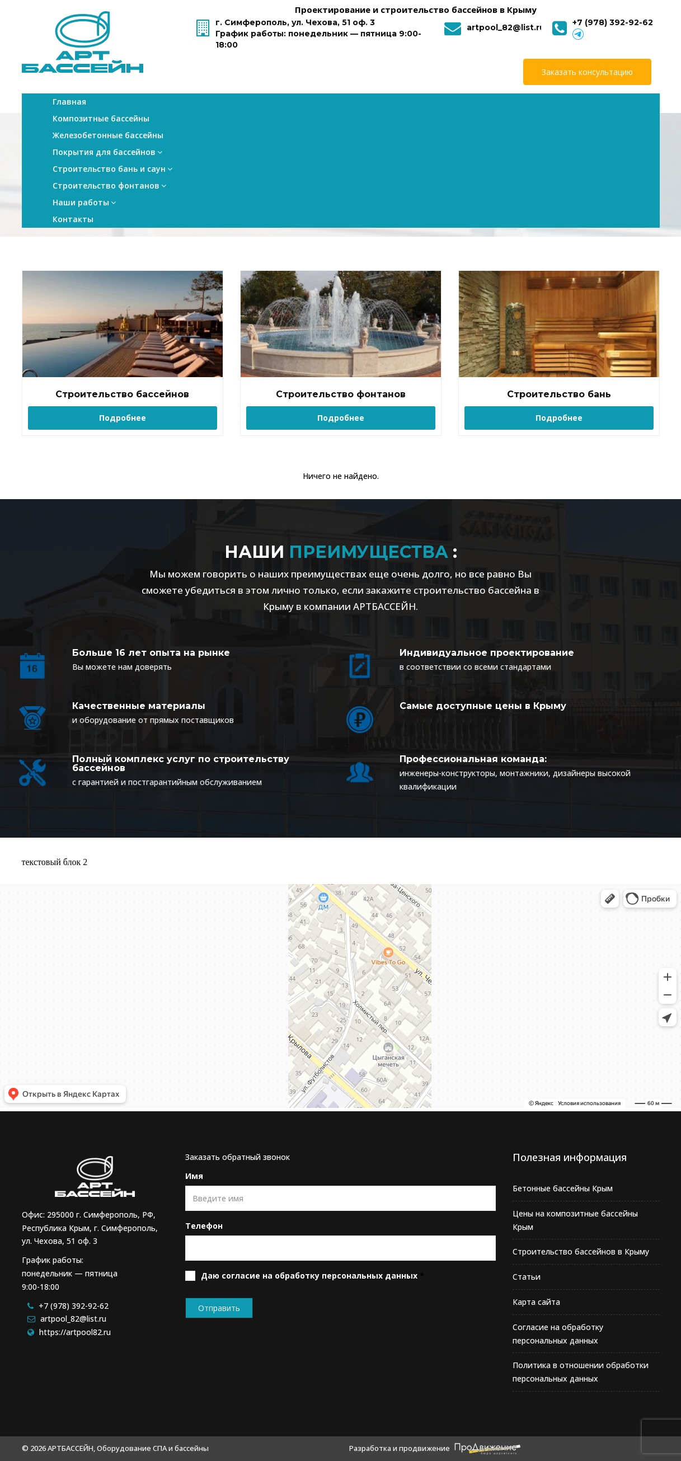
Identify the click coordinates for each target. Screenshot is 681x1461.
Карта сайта (536, 1301)
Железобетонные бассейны (218, 107)
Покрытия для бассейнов (303, 107)
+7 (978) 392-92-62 (612, 22)
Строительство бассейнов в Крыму (581, 1251)
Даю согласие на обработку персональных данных (309, 1275)
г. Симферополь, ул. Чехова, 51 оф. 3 (295, 22)
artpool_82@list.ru (506, 27)
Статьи (527, 1276)
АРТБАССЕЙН (384, 606)
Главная (69, 107)
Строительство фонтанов (492, 107)
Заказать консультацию (587, 72)
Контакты (630, 107)
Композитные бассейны (131, 107)
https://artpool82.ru (75, 1332)
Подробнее (122, 417)
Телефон (204, 1225)
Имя (194, 1176)
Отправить (219, 1308)
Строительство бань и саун (395, 107)
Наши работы (572, 107)
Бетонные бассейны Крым (563, 1188)
